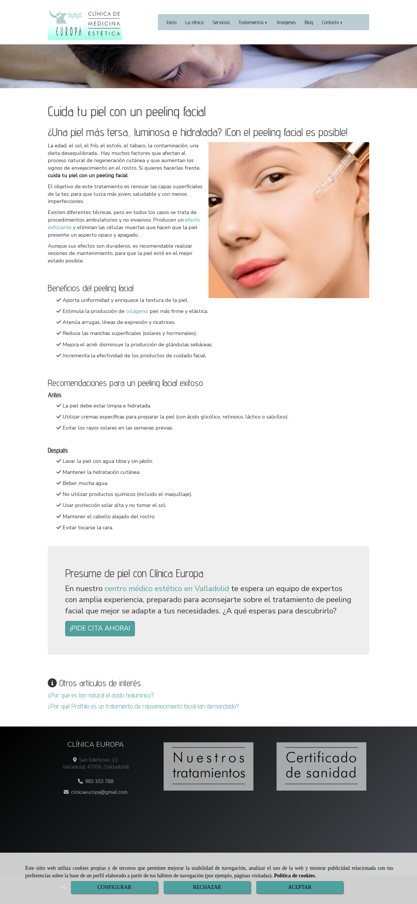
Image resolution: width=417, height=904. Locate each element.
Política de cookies (294, 875)
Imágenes (286, 22)
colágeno (136, 311)
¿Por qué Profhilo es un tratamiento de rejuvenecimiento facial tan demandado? (143, 706)
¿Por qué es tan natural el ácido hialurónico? (101, 695)
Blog (309, 22)
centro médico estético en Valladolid (167, 588)
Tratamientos (253, 22)
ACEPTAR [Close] (300, 887)
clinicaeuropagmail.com (99, 792)
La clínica (194, 22)
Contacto (332, 22)
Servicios (221, 22)
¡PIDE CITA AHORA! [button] (100, 628)
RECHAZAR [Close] (207, 887)
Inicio (171, 22)
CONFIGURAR (114, 887)
